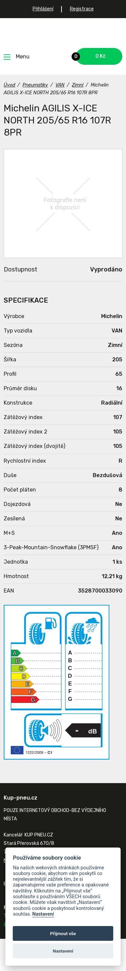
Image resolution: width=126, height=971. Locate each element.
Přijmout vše (63, 933)
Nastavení (43, 914)
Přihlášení (43, 9)
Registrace (82, 9)
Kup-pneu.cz (63, 33)
